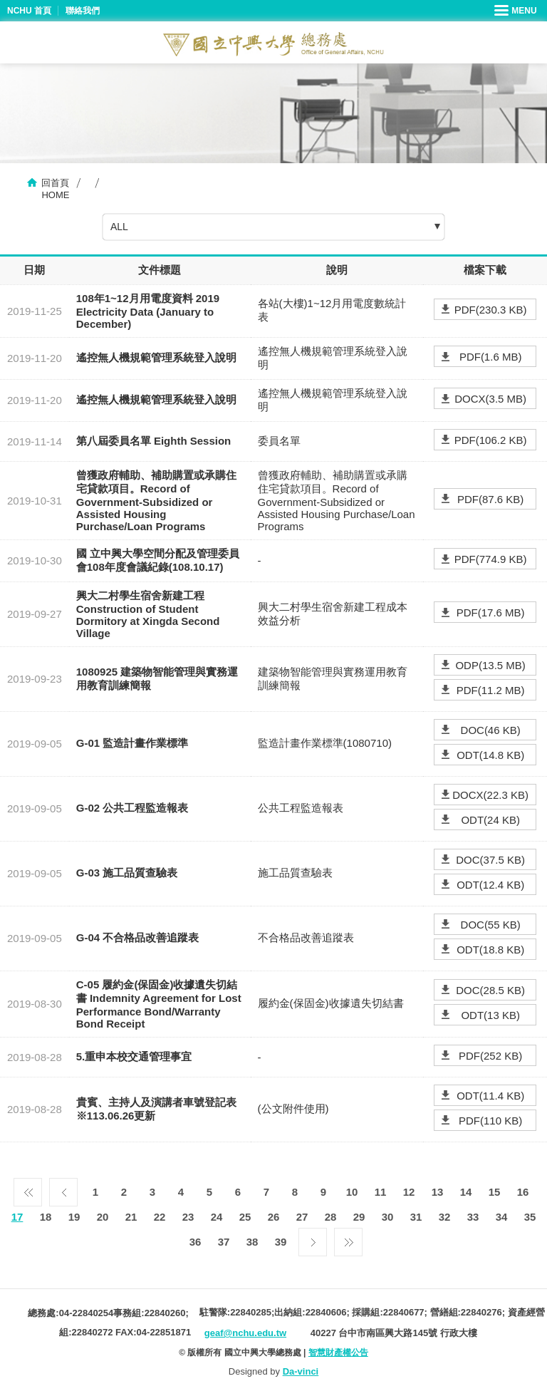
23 (188, 1217)
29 (359, 1217)
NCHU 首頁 (29, 11)
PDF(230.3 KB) (490, 310)
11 (381, 1192)
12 (409, 1192)
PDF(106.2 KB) (490, 440)
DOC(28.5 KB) (490, 990)
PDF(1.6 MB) (490, 357)
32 (445, 1217)
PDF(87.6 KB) (490, 499)
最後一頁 (348, 1238)
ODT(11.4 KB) (490, 1096)
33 (473, 1217)
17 (17, 1217)
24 (217, 1217)
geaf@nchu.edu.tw (245, 1333)
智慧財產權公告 (338, 1353)
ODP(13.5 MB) (490, 665)
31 (416, 1217)
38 (252, 1242)
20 (103, 1217)
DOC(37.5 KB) (490, 860)
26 (274, 1217)
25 (245, 1217)
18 (46, 1217)
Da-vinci (301, 1371)
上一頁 (63, 1188)
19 (74, 1217)
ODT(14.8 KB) (490, 755)
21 (131, 1217)
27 (302, 1217)
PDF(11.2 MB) (491, 690)
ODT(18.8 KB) (490, 949)
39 (281, 1242)
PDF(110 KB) (490, 1121)
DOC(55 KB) (491, 925)
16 (523, 1192)
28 (331, 1217)
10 (352, 1192)
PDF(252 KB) (490, 1056)
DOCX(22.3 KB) (490, 795)
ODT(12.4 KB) (490, 885)
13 (438, 1192)
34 (502, 1217)
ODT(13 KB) (490, 1015)
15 (495, 1192)
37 (224, 1242)
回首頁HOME (55, 188)
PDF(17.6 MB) (491, 612)
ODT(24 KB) (490, 820)
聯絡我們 (83, 11)
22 (160, 1217)
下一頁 (312, 1238)
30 (388, 1217)
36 (195, 1242)
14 (466, 1192)
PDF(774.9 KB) (490, 559)
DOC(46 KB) (491, 730)
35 (530, 1217)
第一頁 (28, 1188)
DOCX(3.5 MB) (490, 399)
